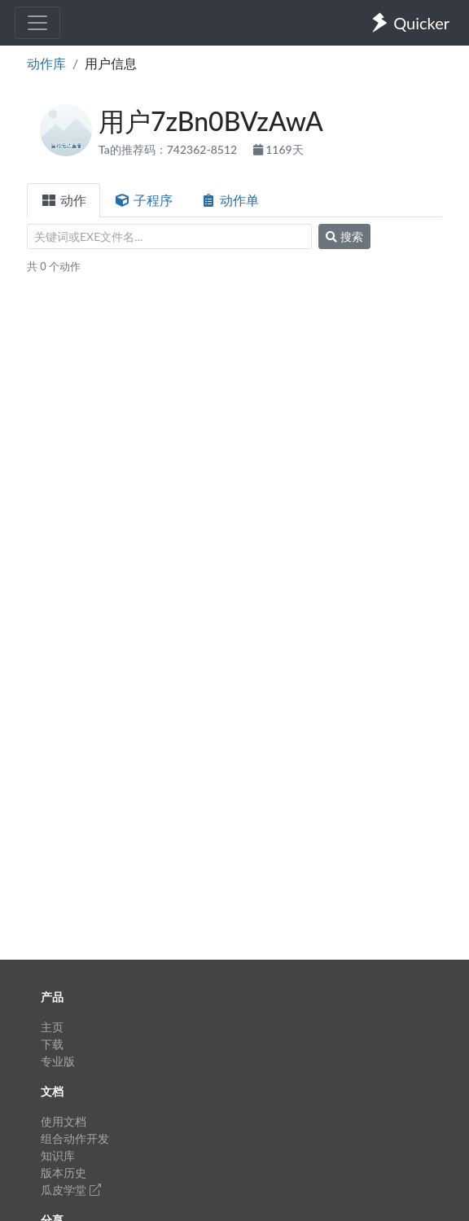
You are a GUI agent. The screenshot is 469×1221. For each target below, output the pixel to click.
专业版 (58, 1061)
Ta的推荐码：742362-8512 (169, 149)
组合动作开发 (75, 1138)
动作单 (229, 200)
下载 (52, 1044)
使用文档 (63, 1121)
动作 (63, 200)
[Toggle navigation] (37, 23)
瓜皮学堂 (71, 1190)
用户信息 (111, 63)
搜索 (344, 236)
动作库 (46, 63)
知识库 (58, 1155)
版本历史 (63, 1172)
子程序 (143, 200)
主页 (52, 1027)
